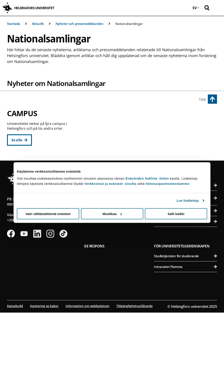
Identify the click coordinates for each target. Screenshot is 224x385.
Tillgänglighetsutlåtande (134, 378)
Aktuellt (38, 23)
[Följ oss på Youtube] (24, 306)
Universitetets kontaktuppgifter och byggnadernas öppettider (185, 270)
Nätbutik (115, 279)
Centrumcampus (101, 116)
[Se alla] (19, 140)
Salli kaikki (176, 213)
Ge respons (94, 318)
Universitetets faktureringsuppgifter (185, 283)
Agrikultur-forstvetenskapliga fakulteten (186, 126)
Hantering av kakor (44, 378)
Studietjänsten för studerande (185, 328)
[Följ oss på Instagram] (50, 306)
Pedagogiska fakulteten (117, 137)
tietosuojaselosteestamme (167, 183)
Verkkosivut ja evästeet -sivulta (110, 183)
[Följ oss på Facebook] (11, 306)
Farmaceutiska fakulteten (186, 147)
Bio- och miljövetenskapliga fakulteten (186, 137)
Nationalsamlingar (129, 23)
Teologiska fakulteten (117, 158)
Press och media (185, 294)
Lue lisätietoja (188, 200)
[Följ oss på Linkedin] (37, 306)
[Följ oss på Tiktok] (63, 306)
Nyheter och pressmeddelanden (79, 23)
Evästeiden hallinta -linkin (147, 178)
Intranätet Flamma (185, 339)
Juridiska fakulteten (117, 147)
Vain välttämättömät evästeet (48, 213)
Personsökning (185, 258)
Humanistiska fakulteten (117, 126)
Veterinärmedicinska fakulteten (186, 158)
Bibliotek (115, 258)
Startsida (13, 23)
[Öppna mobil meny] (217, 8)
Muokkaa (112, 213)
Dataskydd (15, 378)
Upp (202, 99)
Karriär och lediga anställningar (115, 268)
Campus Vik (165, 116)
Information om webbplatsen (87, 378)
